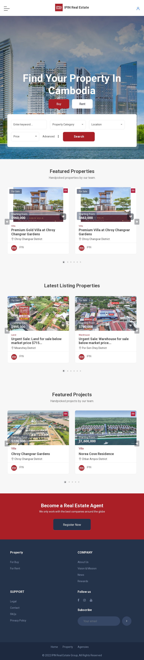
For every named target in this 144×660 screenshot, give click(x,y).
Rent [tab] (82, 104)
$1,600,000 (87, 439)
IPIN (21, 247)
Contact (15, 607)
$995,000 (19, 325)
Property (68, 646)
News (81, 574)
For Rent (15, 568)
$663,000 (87, 216)
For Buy (14, 562)
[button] (68, 124)
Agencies (83, 646)
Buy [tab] (58, 104)
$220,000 (19, 439)
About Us (83, 562)
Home (54, 646)
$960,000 (19, 216)
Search (79, 136)
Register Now (72, 525)
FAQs (13, 614)
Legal (13, 601)
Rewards (83, 581)
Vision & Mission (87, 568)
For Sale (15, 191)
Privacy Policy (18, 620)
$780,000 (87, 325)
